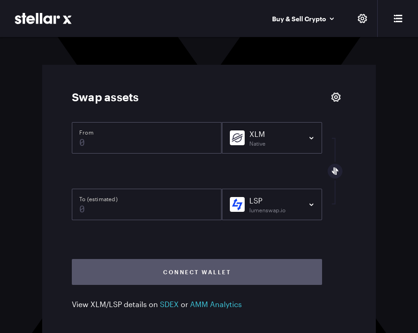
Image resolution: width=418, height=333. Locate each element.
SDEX (169, 304)
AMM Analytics (216, 304)
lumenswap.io (267, 210)
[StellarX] (43, 18)
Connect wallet (197, 272)
